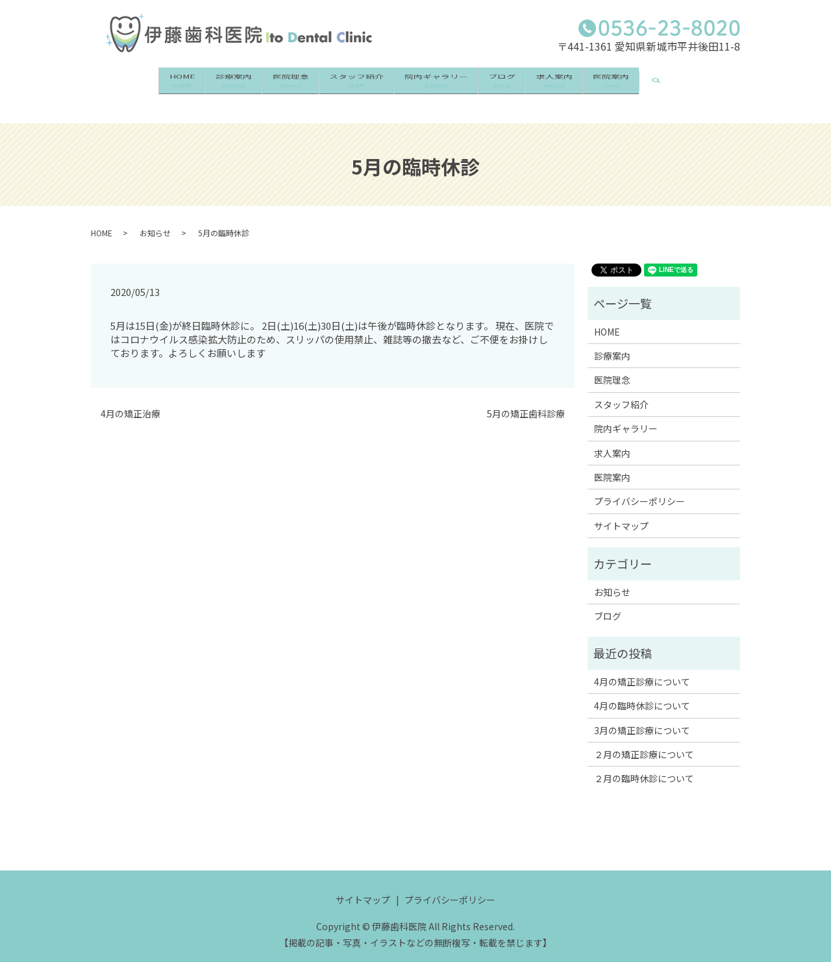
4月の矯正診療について (642, 669)
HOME (137, 83)
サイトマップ (621, 513)
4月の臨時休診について (642, 693)
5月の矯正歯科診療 (526, 401)
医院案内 (656, 83)
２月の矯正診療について (644, 741)
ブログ (521, 83)
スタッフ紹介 (350, 83)
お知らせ (155, 220)
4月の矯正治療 (130, 401)
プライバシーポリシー (639, 489)
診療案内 (201, 83)
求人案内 (586, 83)
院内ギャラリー (443, 83)
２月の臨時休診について (644, 766)
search (716, 76)
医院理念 (271, 83)
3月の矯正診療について (642, 717)
